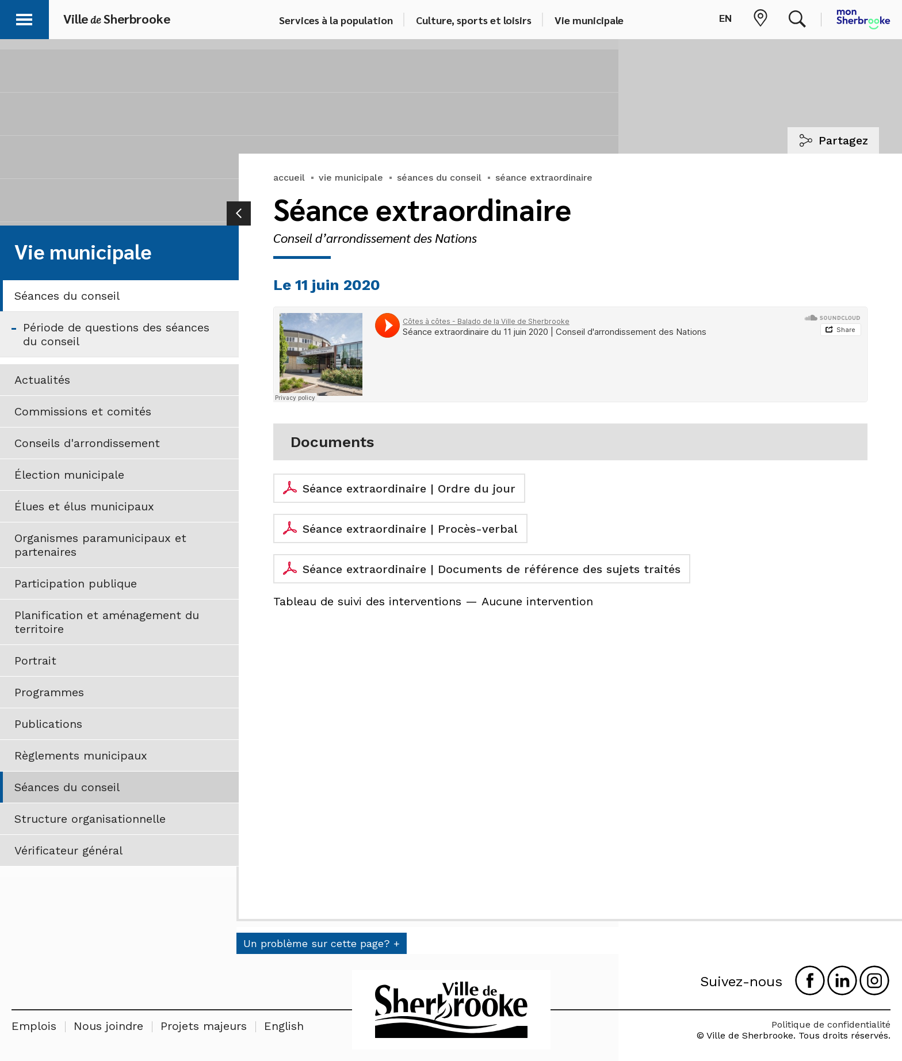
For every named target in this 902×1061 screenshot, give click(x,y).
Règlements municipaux (80, 755)
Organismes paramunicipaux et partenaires (100, 545)
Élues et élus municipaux (84, 506)
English (284, 1026)
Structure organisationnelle (90, 819)
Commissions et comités (82, 411)
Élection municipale (69, 475)
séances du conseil (439, 177)
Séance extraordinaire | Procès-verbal (410, 529)
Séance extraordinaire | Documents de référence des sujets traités (492, 569)
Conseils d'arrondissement (87, 443)
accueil (289, 177)
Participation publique (75, 583)
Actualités (42, 380)
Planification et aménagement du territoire (106, 622)
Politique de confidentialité (830, 1024)
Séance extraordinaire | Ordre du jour (409, 488)
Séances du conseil (67, 296)
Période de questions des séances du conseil (116, 334)
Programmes (49, 692)
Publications (48, 724)
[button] (24, 17)
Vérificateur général (68, 850)
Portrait (35, 660)
